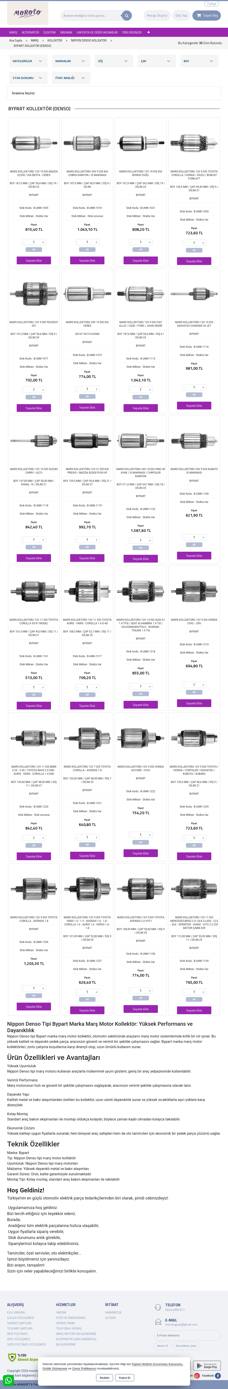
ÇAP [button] (157, 61)
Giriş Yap (181, 15)
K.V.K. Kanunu (16, 1312)
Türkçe (211, 3)
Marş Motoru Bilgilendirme (76, 1334)
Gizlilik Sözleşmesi (20, 1318)
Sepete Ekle (34, 260)
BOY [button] (199, 61)
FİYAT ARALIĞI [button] (71, 78)
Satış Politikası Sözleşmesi (26, 1344)
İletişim (110, 1318)
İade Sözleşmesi (18, 1339)
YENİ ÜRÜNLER (132, 32)
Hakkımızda (113, 1312)
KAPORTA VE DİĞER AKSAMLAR (97, 32)
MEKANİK (66, 32)
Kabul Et (124, 1377)
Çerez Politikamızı (84, 1368)
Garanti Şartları (19, 1323)
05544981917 (175, 1309)
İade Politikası (17, 1334)
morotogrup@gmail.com (181, 1324)
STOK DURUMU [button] (28, 78)
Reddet (104, 1377)
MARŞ (13, 32)
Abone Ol (162, 1346)
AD (34, 249)
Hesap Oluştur (157, 15)
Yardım (61, 1312)
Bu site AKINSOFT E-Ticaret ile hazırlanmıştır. (36, 1384)
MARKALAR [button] (71, 61)
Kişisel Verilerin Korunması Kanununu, (157, 1364)
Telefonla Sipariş (68, 1328)
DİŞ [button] (114, 61)
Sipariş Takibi (65, 1323)
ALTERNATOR (30, 32)
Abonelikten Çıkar (186, 1346)
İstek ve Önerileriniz (71, 1318)
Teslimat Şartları (20, 1328)
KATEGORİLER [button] (28, 61)
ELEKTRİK (50, 32)
